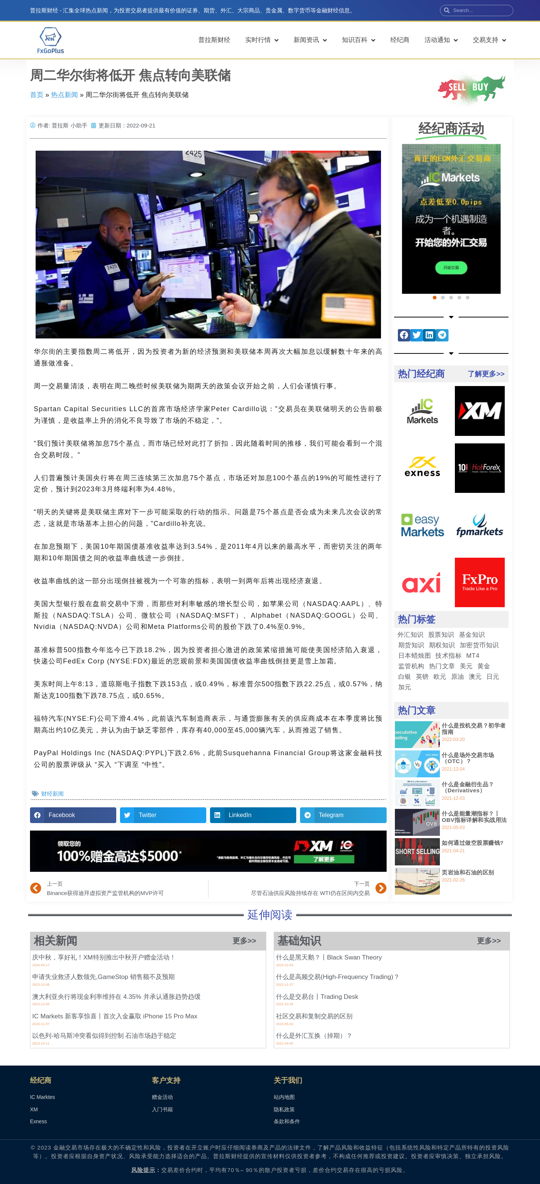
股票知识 (441, 634)
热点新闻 (64, 95)
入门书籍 (162, 1110)
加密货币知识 (479, 645)
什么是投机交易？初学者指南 (474, 728)
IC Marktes (43, 1097)
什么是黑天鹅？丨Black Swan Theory (329, 957)
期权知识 (442, 645)
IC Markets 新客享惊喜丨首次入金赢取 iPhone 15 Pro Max (114, 1016)
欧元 (440, 676)
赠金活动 (162, 1097)
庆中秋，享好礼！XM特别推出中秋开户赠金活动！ (104, 957)
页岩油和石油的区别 (468, 872)
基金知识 (472, 634)
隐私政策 (284, 1110)
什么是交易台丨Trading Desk (317, 996)
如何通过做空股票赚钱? (473, 843)
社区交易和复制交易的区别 (314, 1016)
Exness (38, 1122)
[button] (73, 815)
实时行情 (262, 40)
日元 (493, 676)
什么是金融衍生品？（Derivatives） (468, 787)
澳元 (475, 676)
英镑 (422, 676)
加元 (404, 687)
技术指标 (448, 655)
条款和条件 (287, 1122)
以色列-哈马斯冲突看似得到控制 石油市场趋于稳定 (104, 1035)
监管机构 (411, 666)
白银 (404, 676)
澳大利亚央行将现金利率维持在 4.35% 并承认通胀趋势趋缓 (116, 996)
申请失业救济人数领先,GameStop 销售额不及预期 (103, 976)
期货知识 (411, 645)
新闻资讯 (310, 40)
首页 (37, 95)
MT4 (473, 655)
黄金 (483, 666)
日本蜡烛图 (414, 655)
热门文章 (442, 666)
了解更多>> (486, 374)
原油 (457, 676)
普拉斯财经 (214, 39)
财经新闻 (52, 793)
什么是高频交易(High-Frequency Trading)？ (338, 976)
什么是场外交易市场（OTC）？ (468, 758)
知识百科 (358, 40)
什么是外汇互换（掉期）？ (314, 1035)
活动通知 (441, 40)
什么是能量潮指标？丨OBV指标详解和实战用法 (474, 816)
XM (34, 1110)
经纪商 (400, 39)
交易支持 (489, 40)
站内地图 (284, 1097)
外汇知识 (411, 634)
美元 (466, 666)
